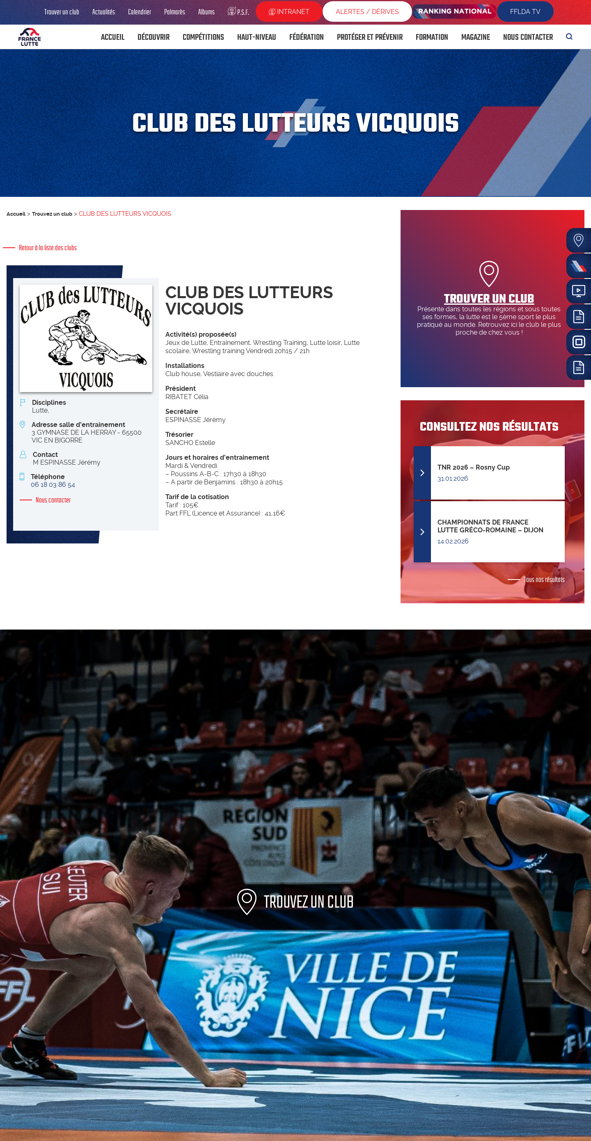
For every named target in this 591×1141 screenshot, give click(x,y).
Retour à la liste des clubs (48, 248)
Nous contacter (53, 500)
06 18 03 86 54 (53, 484)
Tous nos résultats (544, 579)
